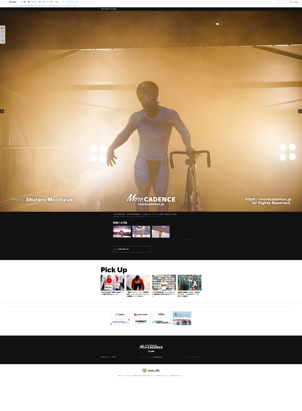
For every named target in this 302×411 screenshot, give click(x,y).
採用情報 (114, 357)
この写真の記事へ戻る (122, 249)
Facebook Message (158, 357)
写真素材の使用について (143, 216)
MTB (44, 1)
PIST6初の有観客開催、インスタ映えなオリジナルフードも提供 (38, 5)
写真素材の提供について (106, 357)
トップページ (12, 5)
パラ (47, 1)
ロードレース (34, 1)
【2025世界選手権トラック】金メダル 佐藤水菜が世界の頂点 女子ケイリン (163, 294)
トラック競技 (23, 1)
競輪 (29, 1)
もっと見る (186, 239)
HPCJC (72, 1)
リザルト (57, 1)
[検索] (291, 2)
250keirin (22, 5)
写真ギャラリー (56, 5)
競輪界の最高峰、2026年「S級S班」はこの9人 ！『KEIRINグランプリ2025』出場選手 (189, 294)
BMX (40, 1)
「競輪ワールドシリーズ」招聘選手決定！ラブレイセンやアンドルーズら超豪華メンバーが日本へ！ (137, 294)
